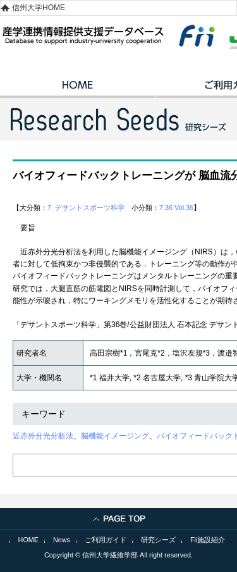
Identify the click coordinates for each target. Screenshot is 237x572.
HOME (77, 89)
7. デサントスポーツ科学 (86, 207)
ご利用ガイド (105, 540)
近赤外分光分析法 (43, 436)
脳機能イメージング (115, 436)
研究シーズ (158, 540)
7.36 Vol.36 (176, 207)
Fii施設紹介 (207, 540)
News (61, 540)
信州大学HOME (38, 7)
